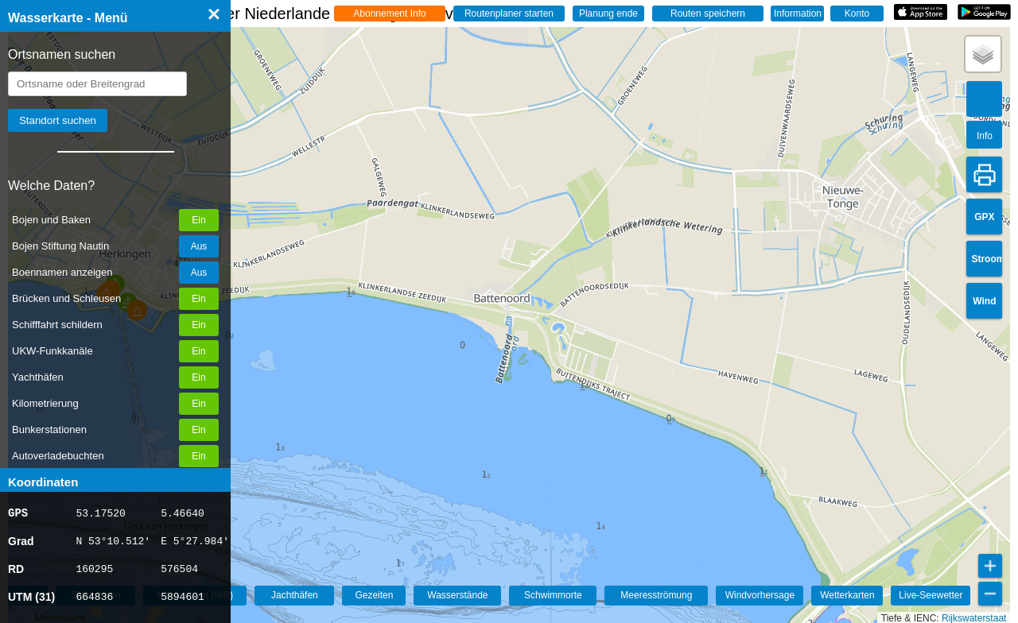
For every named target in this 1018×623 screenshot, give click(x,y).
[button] (983, 54)
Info (985, 135)
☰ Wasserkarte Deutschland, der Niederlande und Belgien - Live (264, 13)
